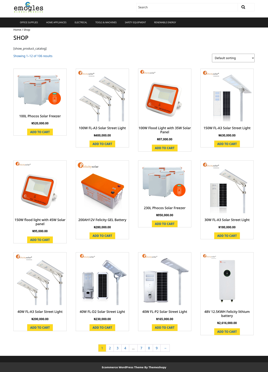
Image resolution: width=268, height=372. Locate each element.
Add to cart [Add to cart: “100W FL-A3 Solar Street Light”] (102, 144)
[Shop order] (233, 58)
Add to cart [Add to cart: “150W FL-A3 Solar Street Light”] (227, 144)
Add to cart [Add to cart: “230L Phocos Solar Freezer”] (164, 224)
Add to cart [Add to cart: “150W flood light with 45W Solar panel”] (40, 240)
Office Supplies (29, 22)
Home (17, 29)
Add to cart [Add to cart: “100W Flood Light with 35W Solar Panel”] (164, 148)
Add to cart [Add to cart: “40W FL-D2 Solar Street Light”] (102, 328)
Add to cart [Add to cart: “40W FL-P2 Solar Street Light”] (164, 328)
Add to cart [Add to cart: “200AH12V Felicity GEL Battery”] (102, 236)
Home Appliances (56, 22)
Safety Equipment (135, 22)
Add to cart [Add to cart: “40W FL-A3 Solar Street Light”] (40, 328)
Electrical (81, 22)
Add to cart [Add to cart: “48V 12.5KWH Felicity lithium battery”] (227, 332)
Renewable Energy (165, 22)
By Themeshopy (155, 367)
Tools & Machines (106, 22)
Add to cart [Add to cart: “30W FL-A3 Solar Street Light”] (227, 236)
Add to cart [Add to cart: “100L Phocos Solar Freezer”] (40, 132)
